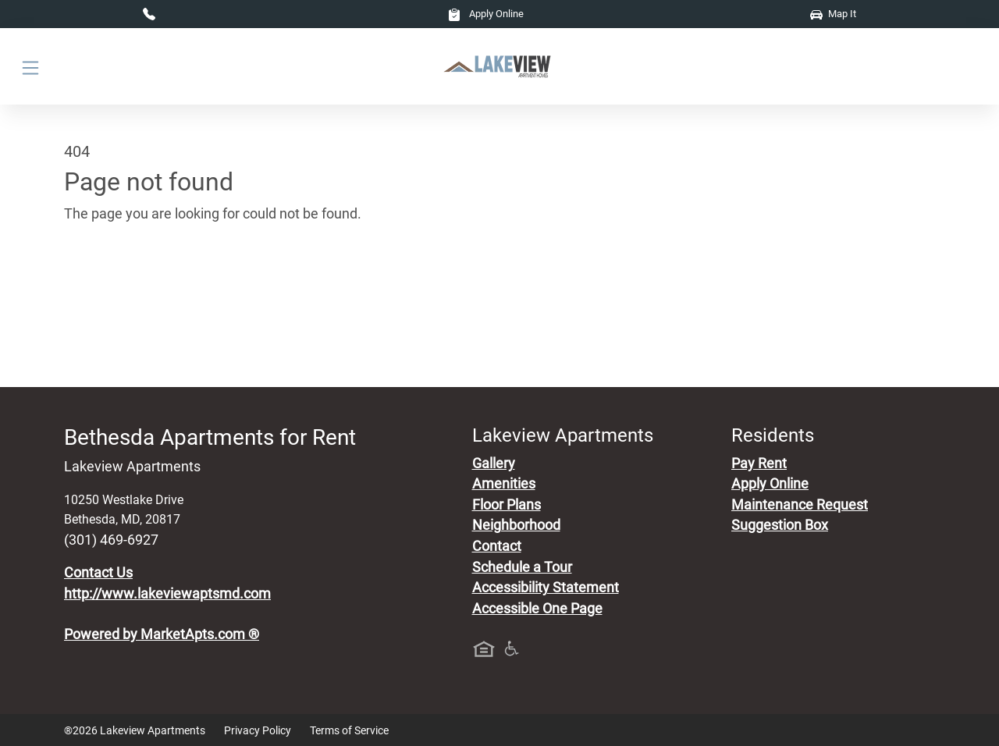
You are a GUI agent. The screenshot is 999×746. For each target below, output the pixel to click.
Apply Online (486, 14)
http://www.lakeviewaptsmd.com (167, 594)
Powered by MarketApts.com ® (161, 634)
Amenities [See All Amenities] (503, 484)
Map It (833, 14)
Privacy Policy (257, 730)
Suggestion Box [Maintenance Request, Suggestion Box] (779, 525)
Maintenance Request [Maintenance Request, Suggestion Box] (799, 505)
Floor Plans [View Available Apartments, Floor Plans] (506, 505)
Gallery (493, 463)
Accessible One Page (537, 608)
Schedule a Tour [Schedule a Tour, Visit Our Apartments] (522, 567)
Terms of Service (349, 730)
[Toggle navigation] (30, 66)
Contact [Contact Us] (496, 546)
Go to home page (117, 286)
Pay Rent (759, 463)
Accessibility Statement (545, 587)
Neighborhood (516, 525)
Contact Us (98, 573)
